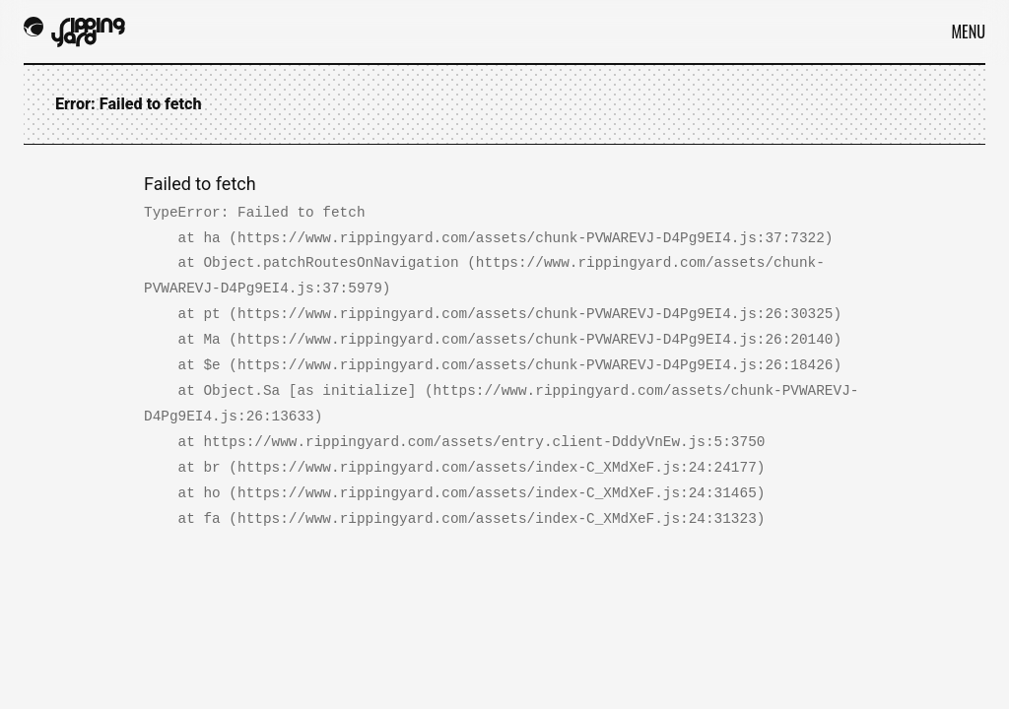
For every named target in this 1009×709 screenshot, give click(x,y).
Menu (968, 31)
